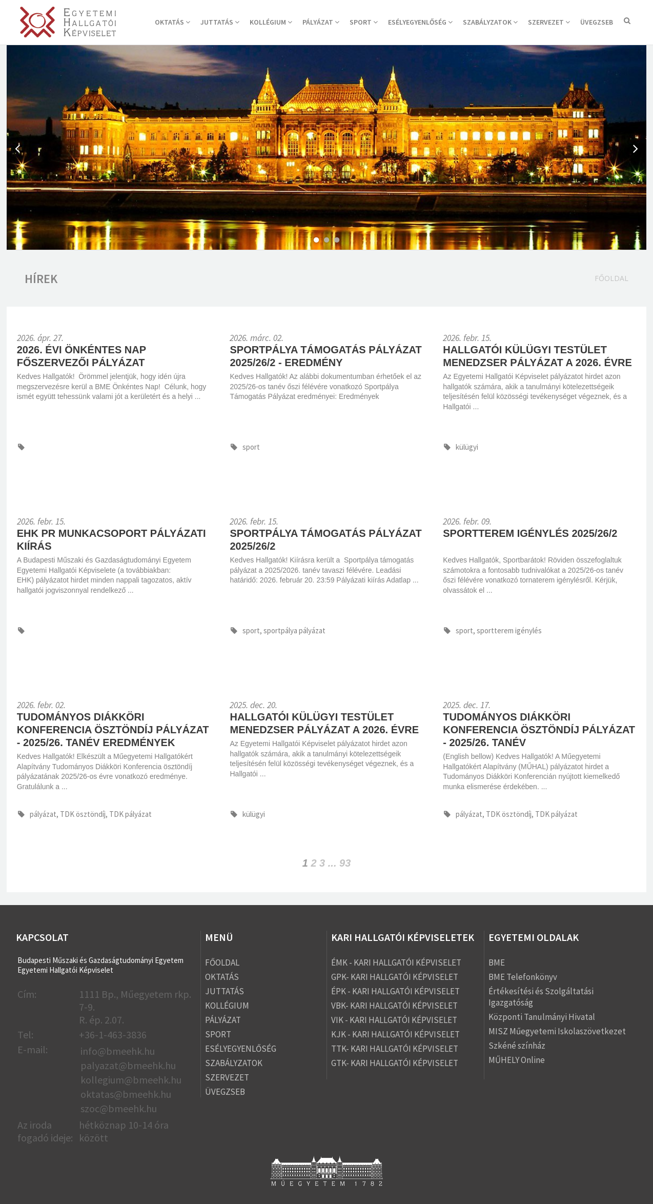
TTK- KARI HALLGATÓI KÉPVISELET (394, 1048)
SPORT (364, 22)
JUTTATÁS (219, 22)
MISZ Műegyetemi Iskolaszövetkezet (557, 1031)
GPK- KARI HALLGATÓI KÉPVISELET (394, 976)
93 (345, 863)
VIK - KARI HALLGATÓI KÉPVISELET (394, 1020)
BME (496, 962)
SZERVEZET (549, 22)
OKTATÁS (172, 22)
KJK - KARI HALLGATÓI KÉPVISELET (395, 1034)
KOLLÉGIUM (271, 22)
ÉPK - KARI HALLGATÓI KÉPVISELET (395, 991)
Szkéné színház (516, 1045)
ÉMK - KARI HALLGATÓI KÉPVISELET (396, 962)
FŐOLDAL (222, 962)
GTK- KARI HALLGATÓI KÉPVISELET (394, 1063)
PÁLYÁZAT (320, 22)
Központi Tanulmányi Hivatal (541, 1016)
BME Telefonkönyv (522, 976)
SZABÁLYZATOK (490, 22)
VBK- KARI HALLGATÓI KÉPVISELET (394, 1005)
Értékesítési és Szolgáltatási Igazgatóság (541, 997)
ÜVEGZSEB (596, 22)
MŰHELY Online (516, 1060)
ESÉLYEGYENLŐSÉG (420, 22)
